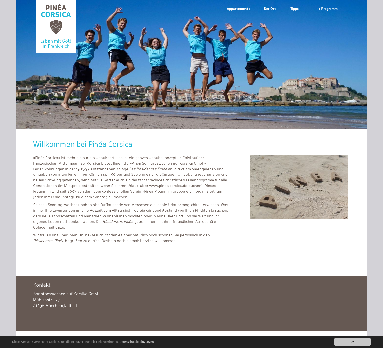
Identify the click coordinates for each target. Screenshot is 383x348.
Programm (329, 9)
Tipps (294, 9)
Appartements (238, 9)
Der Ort (270, 9)
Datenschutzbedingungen (136, 342)
